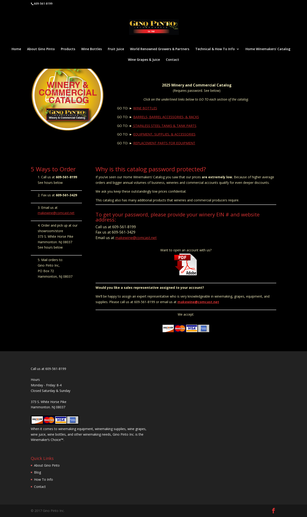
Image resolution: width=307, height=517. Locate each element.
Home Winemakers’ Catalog (267, 49)
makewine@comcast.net (56, 213)
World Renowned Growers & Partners (159, 49)
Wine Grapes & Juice (144, 60)
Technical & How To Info (215, 49)
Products (68, 49)
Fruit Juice (116, 49)
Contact (172, 60)
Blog (37, 472)
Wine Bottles (91, 49)
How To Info (43, 479)
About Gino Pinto (41, 49)
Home (16, 49)
